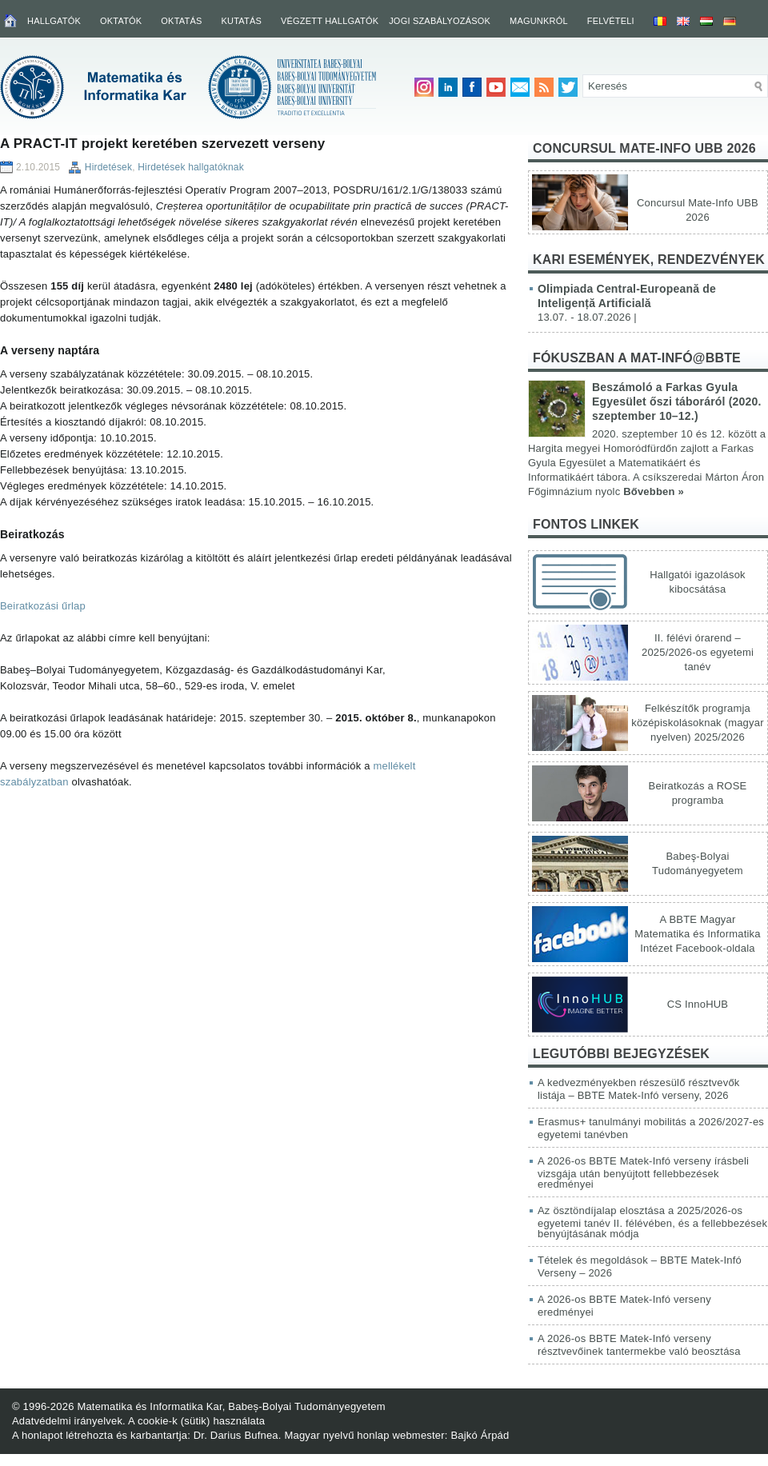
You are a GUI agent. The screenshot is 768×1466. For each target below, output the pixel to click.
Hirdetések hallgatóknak (191, 167)
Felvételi (610, 21)
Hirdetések (108, 167)
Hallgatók (54, 21)
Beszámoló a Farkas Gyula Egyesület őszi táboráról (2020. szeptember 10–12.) (677, 401)
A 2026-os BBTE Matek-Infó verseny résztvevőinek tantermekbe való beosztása (639, 1344)
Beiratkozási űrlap (43, 606)
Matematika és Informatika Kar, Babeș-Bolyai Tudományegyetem (231, 1406)
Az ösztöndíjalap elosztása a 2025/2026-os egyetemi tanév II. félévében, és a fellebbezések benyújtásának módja (652, 1222)
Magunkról (539, 21)
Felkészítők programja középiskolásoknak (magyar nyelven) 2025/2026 (697, 722)
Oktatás (181, 21)
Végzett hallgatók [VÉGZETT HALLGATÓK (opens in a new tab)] (329, 21)
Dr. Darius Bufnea (236, 1435)
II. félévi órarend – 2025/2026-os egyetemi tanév (698, 652)
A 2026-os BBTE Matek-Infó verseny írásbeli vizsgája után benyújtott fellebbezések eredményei (643, 1172)
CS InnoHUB (697, 1004)
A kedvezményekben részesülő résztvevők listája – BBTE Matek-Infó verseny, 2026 (639, 1089)
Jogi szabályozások (439, 21)
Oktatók (121, 21)
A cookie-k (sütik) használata (196, 1421)
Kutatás (241, 21)
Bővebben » (653, 491)
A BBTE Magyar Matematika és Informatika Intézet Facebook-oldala (697, 933)
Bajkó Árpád (479, 1435)
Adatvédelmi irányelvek (67, 1421)
